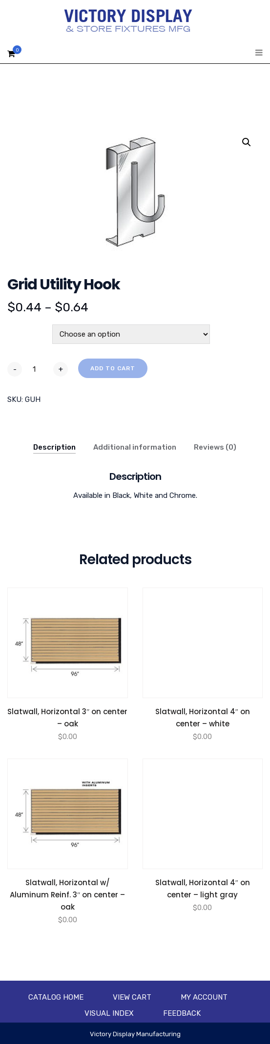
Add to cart (112, 368)
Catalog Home (55, 997)
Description (54, 447)
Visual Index (109, 1013)
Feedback (182, 1013)
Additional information (134, 447)
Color (18, 329)
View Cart (132, 997)
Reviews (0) (215, 447)
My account (204, 997)
